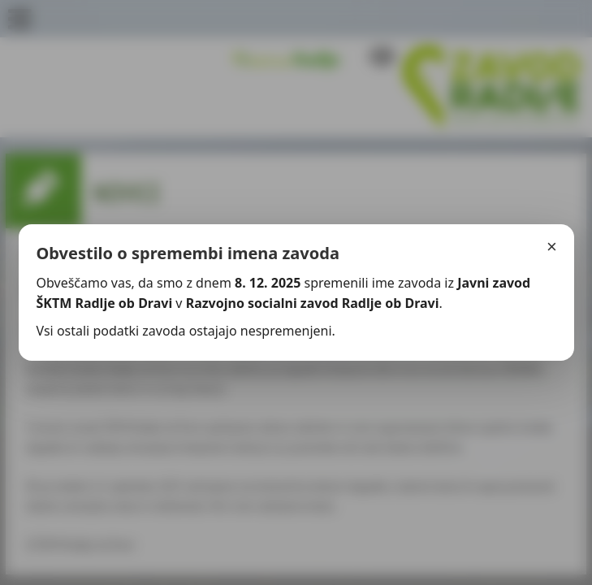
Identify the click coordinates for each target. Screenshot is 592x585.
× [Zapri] (552, 246)
